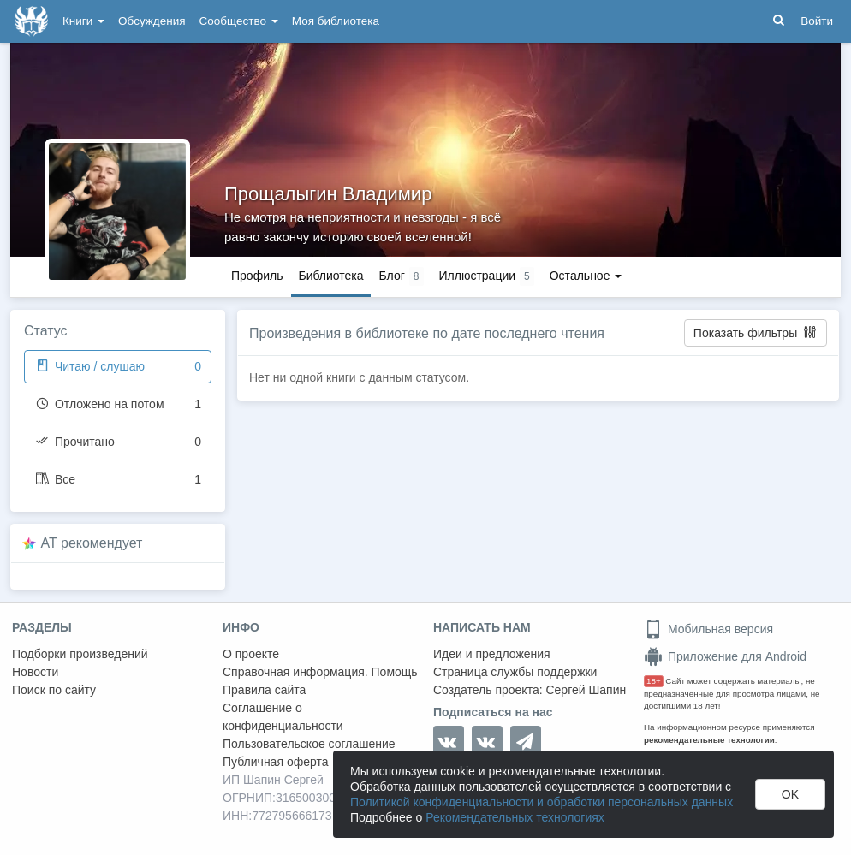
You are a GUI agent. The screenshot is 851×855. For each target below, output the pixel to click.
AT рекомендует (92, 543)
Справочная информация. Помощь (320, 672)
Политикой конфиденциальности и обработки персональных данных (541, 802)
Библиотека (330, 275)
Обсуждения (151, 21)
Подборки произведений (80, 654)
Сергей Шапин (585, 690)
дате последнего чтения (527, 333)
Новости (35, 672)
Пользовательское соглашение (309, 744)
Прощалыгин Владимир (327, 194)
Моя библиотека (335, 21)
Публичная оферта (276, 762)
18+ (653, 681)
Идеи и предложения (491, 654)
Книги (83, 21)
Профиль (257, 275)
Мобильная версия (708, 629)
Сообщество (238, 21)
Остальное (586, 275)
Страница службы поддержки (515, 672)
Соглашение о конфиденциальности (283, 717)
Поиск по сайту (54, 690)
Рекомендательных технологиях (515, 817)
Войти (816, 21)
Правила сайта (264, 690)
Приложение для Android (725, 656)
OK (790, 794)
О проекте (251, 654)
